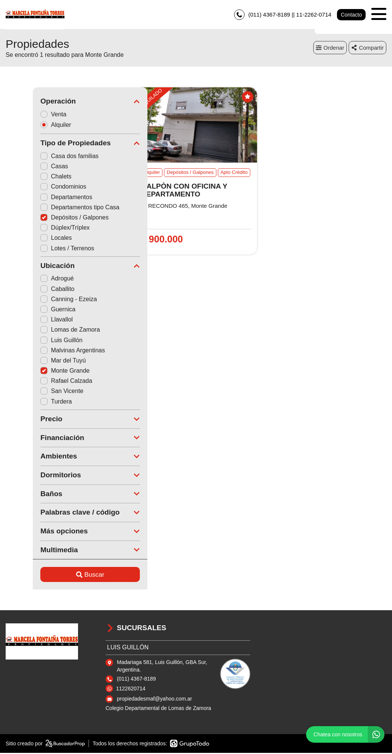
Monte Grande (37, 371)
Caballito (30, 290)
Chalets (28, 177)
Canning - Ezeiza (41, 300)
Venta (28, 115)
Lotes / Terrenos (40, 249)
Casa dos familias (42, 157)
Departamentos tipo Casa (52, 208)
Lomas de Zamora (43, 330)
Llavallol (29, 320)
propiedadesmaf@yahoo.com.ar (154, 700)
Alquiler (31, 125)
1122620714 (130, 689)
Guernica (30, 310)
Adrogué (30, 279)
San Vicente (34, 392)
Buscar (63, 575)
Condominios (36, 187)
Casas (27, 167)
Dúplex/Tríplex (38, 228)
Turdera (28, 402)
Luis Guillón (34, 340)
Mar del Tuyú (35, 361)
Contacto (351, 15)
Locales (28, 238)
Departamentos (39, 198)
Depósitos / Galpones (47, 218)
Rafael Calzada (39, 381)
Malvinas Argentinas (45, 351)
